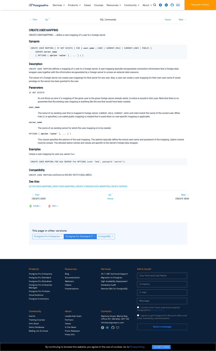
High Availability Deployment (114, 281)
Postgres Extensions (39, 299)
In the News (70, 327)
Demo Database (36, 327)
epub (36, 206)
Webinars (69, 281)
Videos (68, 285)
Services (58, 5)
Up (46, 19)
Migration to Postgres (111, 277)
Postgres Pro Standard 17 (79, 236)
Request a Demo (200, 5)
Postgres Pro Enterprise (47, 236)
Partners (69, 320)
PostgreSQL (104, 236)
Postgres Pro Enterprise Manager (40, 286)
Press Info (70, 334)
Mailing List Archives (38, 331)
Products (73, 5)
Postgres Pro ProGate (39, 291)
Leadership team (73, 316)
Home (168, 19)
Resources (113, 5)
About (146, 5)
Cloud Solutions (36, 295)
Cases (87, 5)
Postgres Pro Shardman (40, 281)
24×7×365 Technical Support (114, 274)
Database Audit (108, 285)
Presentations (72, 288)
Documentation (72, 277)
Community (130, 5)
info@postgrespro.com (112, 322)
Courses (98, 5)
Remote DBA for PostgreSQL (114, 288)
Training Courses (37, 320)
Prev (35, 19)
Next (181, 19)
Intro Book (34, 323)
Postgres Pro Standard (40, 277)
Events (32, 316)
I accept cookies (161, 347)
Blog (67, 274)
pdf (54, 206)
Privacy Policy (157, 310)
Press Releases (72, 331)
